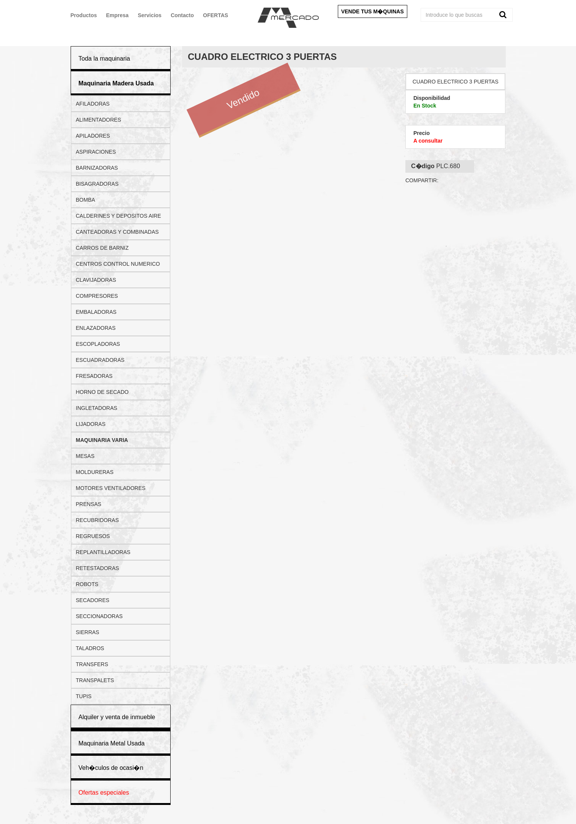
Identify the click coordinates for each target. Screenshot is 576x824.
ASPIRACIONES (96, 152)
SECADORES (93, 600)
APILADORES (93, 136)
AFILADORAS (93, 104)
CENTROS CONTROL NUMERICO (118, 264)
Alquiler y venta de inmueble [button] (117, 717)
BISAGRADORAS (97, 184)
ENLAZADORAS (96, 328)
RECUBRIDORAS (97, 520)
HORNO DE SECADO (102, 392)
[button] (116, 83)
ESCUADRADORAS (100, 360)
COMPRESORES (97, 296)
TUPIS (84, 696)
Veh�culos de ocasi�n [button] (111, 768)
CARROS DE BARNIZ (102, 248)
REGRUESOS (93, 536)
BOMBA (85, 200)
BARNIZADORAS (97, 168)
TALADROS (90, 648)
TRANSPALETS (95, 680)
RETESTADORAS (97, 568)
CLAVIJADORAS (96, 280)
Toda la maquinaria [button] (104, 58)
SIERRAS (87, 632)
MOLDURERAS (95, 472)
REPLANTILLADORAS (103, 552)
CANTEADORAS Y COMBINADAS (117, 232)
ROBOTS (87, 584)
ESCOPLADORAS (98, 344)
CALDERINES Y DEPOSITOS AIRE (118, 216)
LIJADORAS (91, 424)
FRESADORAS (94, 376)
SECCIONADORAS (99, 616)
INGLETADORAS (97, 408)
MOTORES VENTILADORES (111, 488)
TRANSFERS (92, 664)
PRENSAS (89, 504)
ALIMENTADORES (98, 120)
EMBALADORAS (96, 312)
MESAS (85, 456)
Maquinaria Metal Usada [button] (112, 743)
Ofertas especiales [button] (104, 792)
